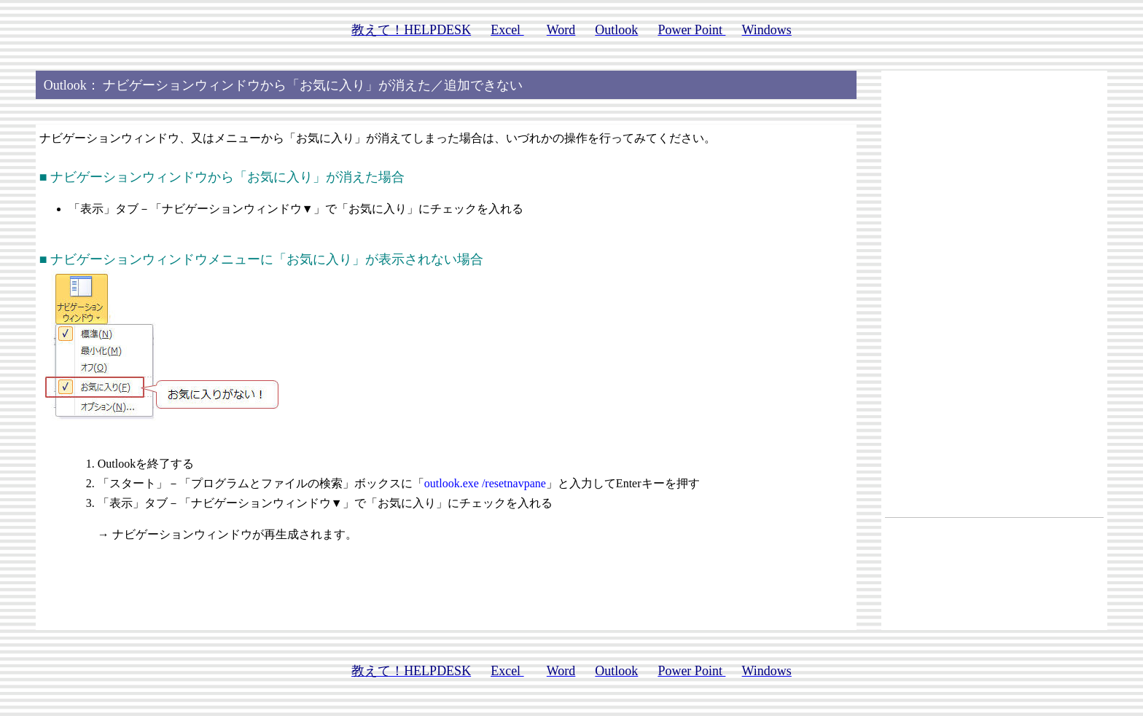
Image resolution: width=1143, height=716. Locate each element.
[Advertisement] (994, 292)
